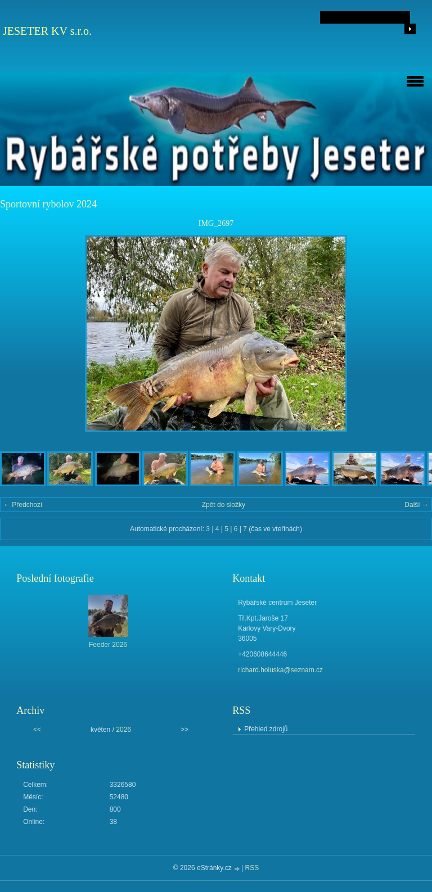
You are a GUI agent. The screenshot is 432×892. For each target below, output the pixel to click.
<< (37, 729)
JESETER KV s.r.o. (47, 31)
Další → (416, 505)
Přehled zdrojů (265, 729)
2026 (123, 729)
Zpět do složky (223, 505)
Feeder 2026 (108, 645)
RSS (252, 868)
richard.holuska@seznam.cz (280, 670)
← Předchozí (22, 505)
